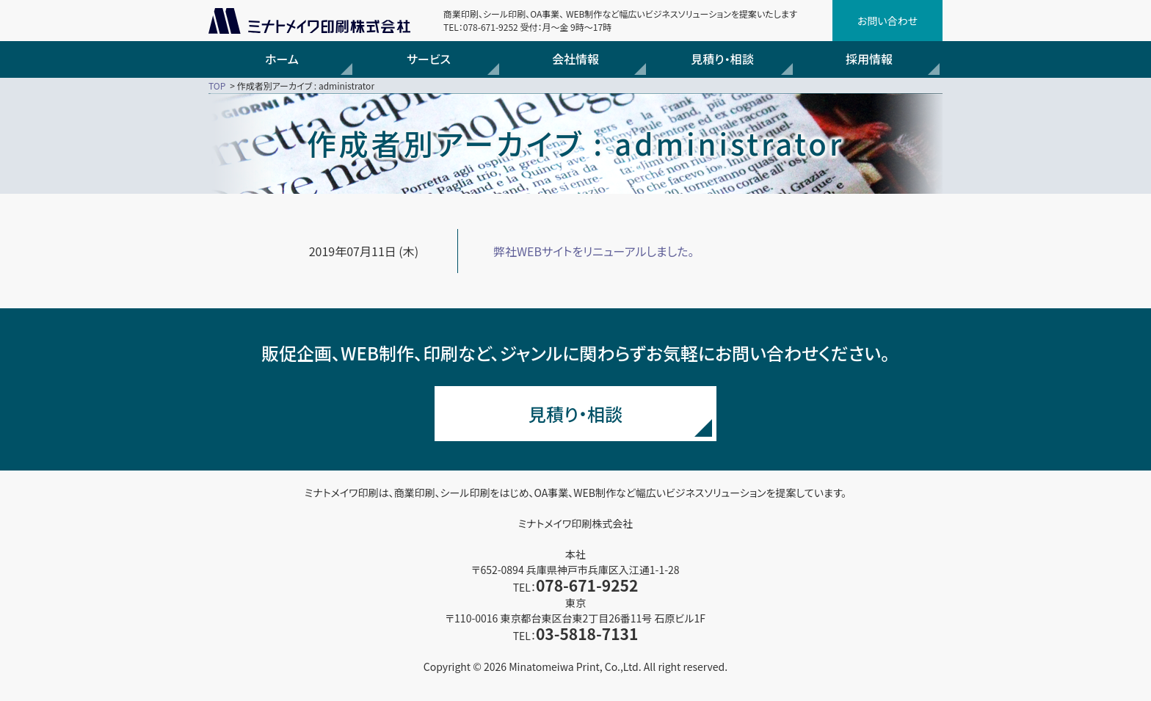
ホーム (282, 59)
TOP (216, 85)
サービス (429, 59)
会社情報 (575, 59)
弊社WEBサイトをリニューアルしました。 (593, 251)
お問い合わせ (887, 20)
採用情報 (869, 59)
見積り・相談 (722, 59)
